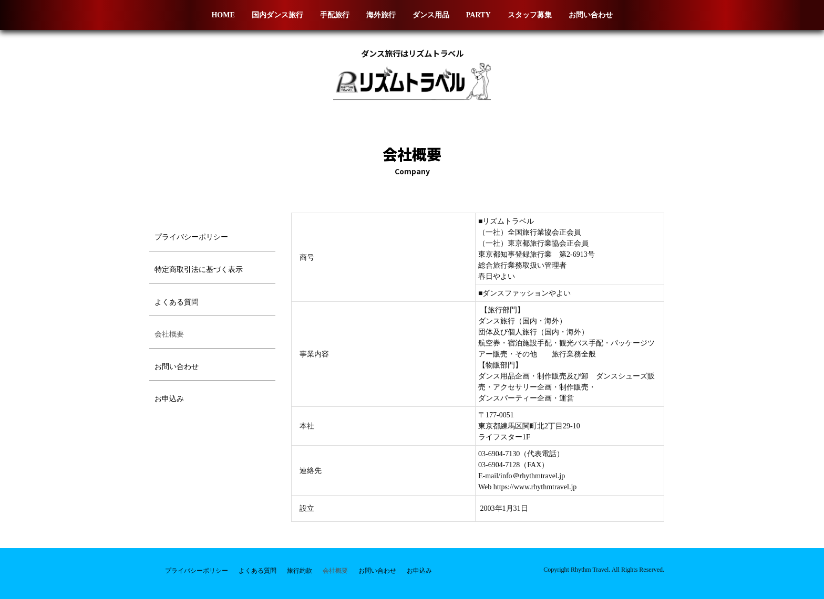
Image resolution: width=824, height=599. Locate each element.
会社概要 (169, 334)
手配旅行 (334, 15)
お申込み (169, 399)
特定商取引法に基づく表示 (198, 270)
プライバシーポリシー (191, 237)
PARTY (478, 15)
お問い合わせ (591, 15)
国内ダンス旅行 (277, 15)
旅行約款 (299, 570)
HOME (222, 15)
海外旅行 (381, 15)
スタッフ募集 (530, 15)
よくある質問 (176, 302)
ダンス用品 (431, 15)
